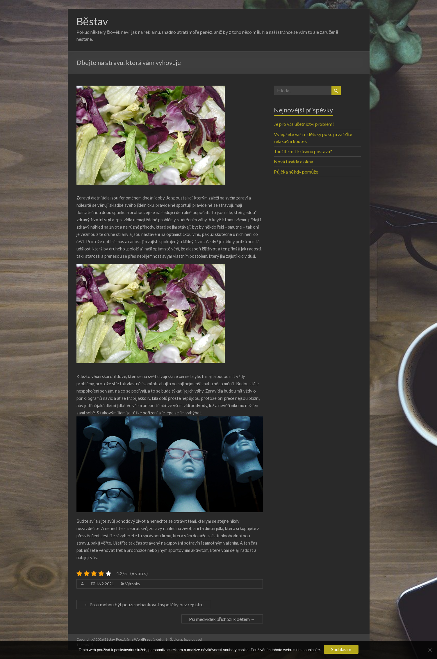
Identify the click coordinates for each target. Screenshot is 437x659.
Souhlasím (341, 649)
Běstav (92, 21)
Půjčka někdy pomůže (296, 171)
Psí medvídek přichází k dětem (222, 619)
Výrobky (132, 583)
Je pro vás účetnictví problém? (304, 124)
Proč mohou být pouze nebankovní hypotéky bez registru (144, 604)
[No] (430, 650)
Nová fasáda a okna (293, 161)
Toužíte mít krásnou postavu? (303, 151)
